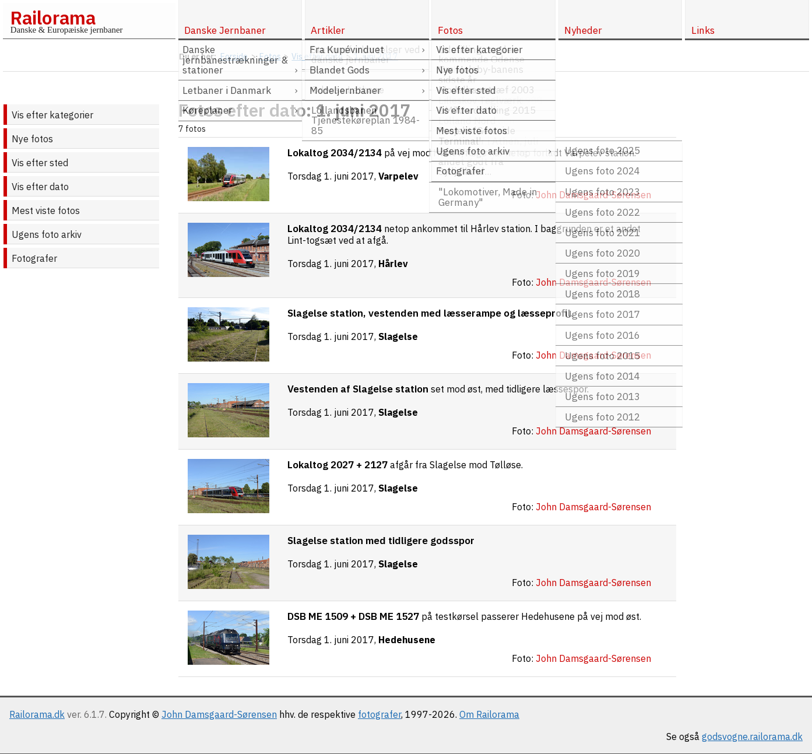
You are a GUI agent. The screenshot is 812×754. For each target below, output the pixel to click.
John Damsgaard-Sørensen (219, 714)
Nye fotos (32, 139)
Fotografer (34, 258)
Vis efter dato (40, 186)
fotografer (379, 714)
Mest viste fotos (46, 210)
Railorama (53, 17)
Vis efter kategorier (52, 115)
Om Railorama (489, 714)
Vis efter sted (40, 163)
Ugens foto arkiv (47, 234)
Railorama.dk (37, 714)
